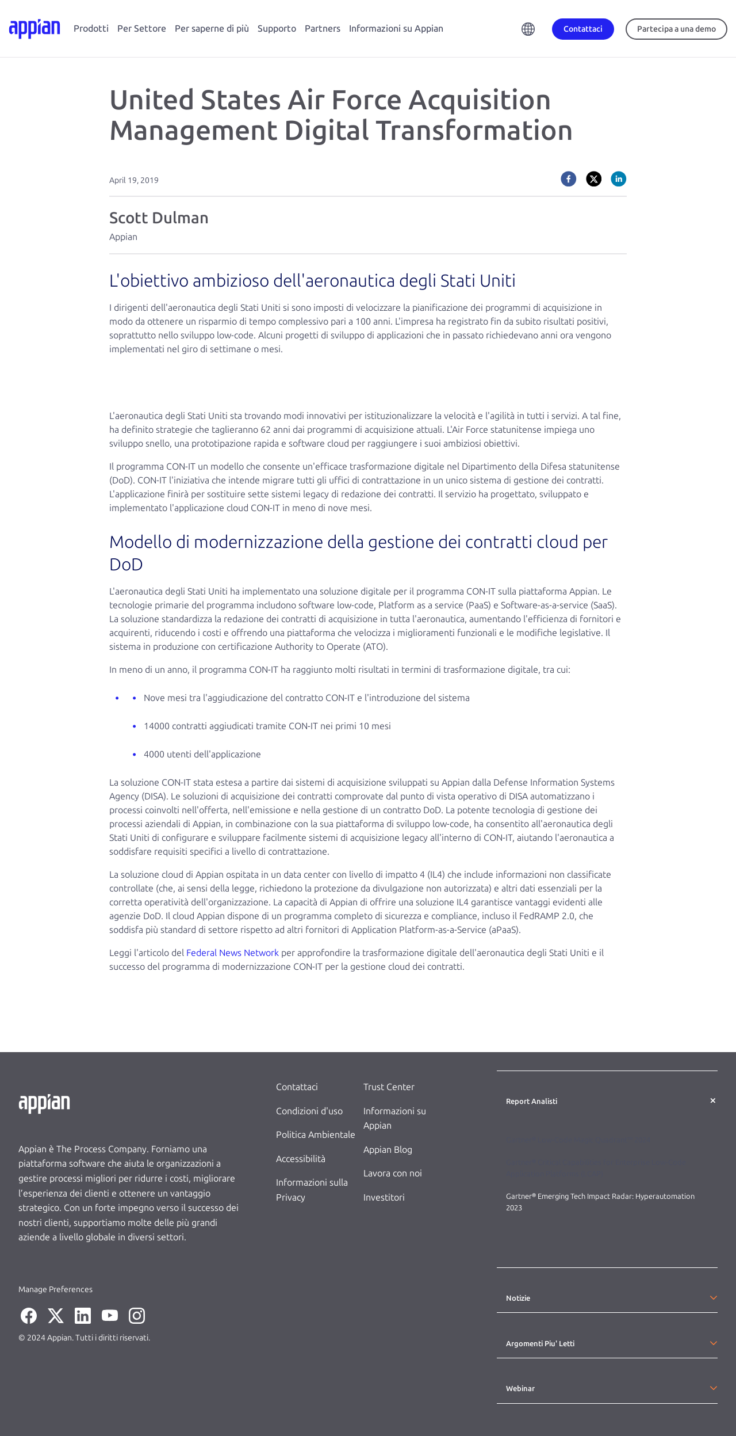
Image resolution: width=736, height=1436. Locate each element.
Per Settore (141, 28)
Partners (322, 28)
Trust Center (389, 1086)
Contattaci (297, 1086)
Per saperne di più (212, 28)
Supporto (277, 28)
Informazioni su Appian (396, 28)
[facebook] (569, 179)
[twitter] (594, 179)
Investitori (384, 1197)
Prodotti (91, 28)
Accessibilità (300, 1158)
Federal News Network (232, 952)
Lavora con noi (392, 1173)
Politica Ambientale (315, 1134)
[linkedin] (619, 179)
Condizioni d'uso (309, 1111)
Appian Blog (387, 1149)
